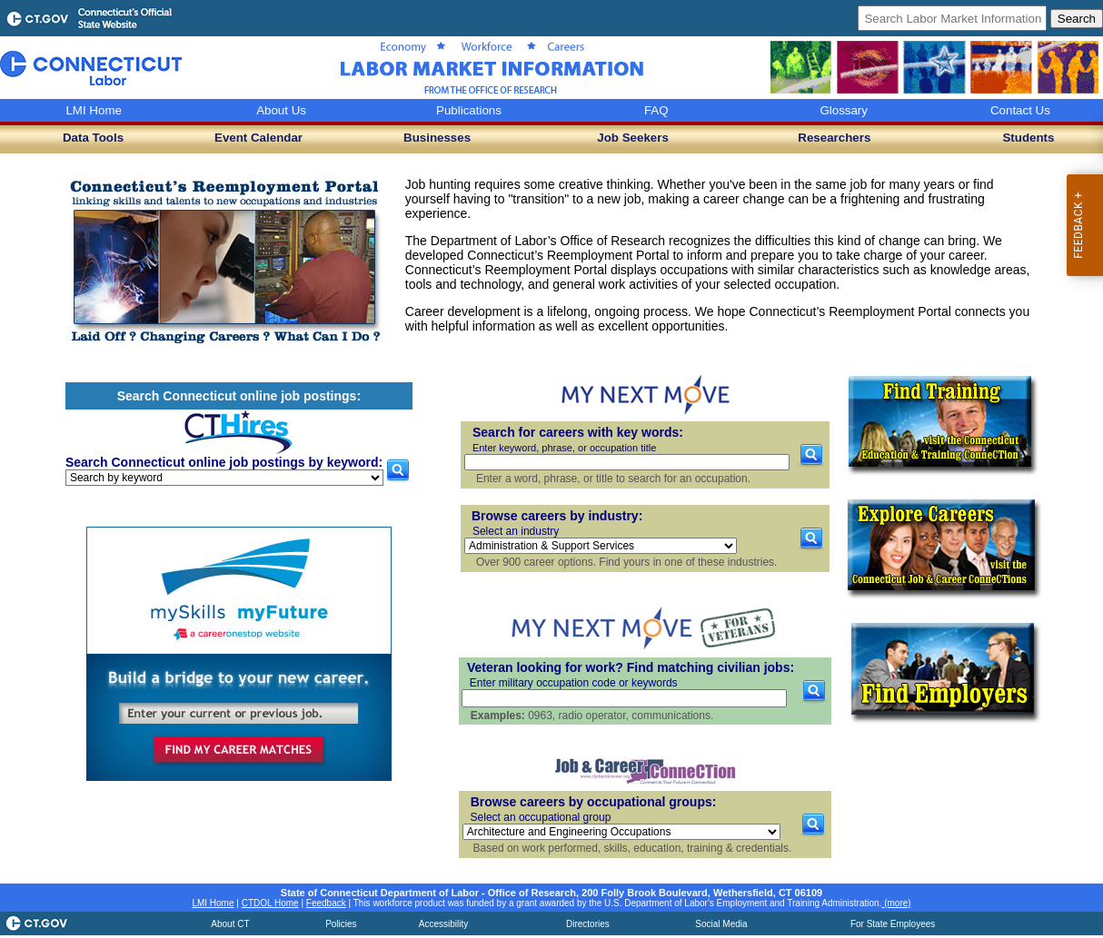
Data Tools (93, 137)
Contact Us (1020, 110)
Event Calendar (258, 137)
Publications (469, 110)
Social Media (721, 924)
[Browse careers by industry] (600, 546)
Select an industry (515, 531)
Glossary (844, 110)
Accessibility (443, 924)
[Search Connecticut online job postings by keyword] (224, 477)
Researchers (834, 137)
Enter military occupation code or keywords (574, 682)
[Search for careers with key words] (627, 462)
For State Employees (892, 924)
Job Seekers (633, 137)
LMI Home (93, 110)
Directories (588, 924)
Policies (340, 924)
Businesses (437, 137)
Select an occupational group (541, 817)
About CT (230, 924)
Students (1028, 137)
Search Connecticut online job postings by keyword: (224, 462)
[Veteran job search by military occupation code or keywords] (624, 698)
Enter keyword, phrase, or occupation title (564, 447)
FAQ (656, 110)
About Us (281, 110)
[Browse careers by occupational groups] (621, 832)
